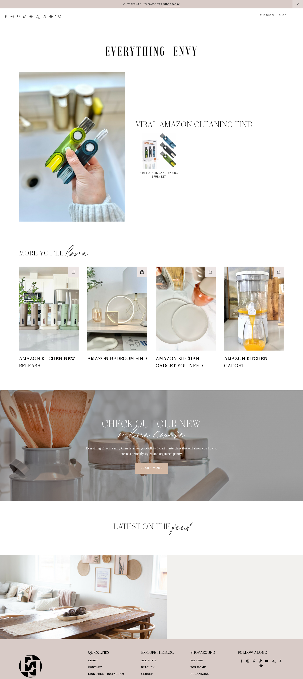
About (93, 660)
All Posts (149, 660)
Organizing (199, 673)
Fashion (196, 660)
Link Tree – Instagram (106, 673)
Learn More (152, 468)
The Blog (267, 15)
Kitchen (148, 667)
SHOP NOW (171, 4)
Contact (95, 667)
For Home (198, 667)
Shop (282, 15)
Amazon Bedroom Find (117, 358)
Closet (147, 673)
